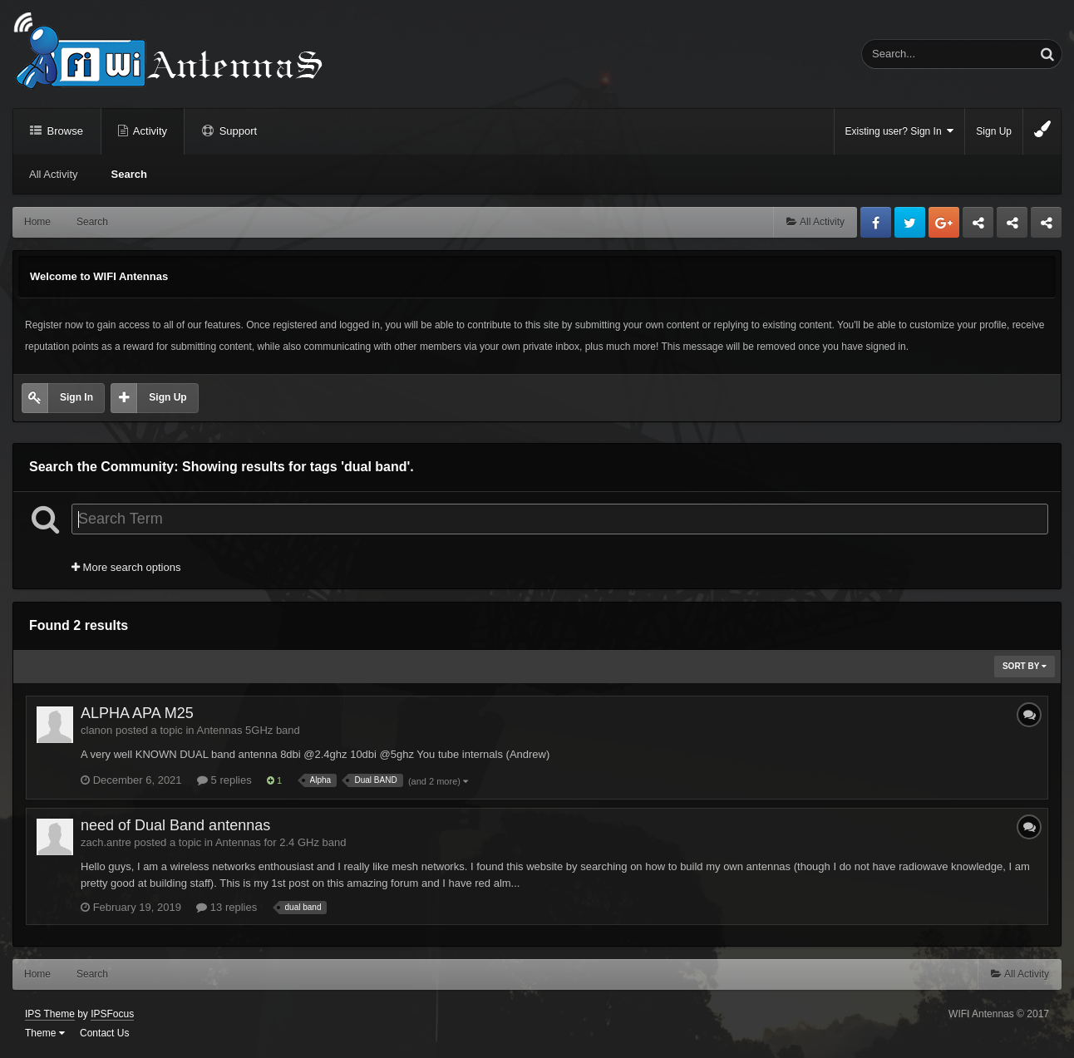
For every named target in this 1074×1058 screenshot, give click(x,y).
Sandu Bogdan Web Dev (1046, 227)
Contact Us (104, 1033)
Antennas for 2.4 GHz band (281, 842)
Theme (45, 1033)
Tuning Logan (1012, 227)
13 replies (226, 907)
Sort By (1025, 666)
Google (944, 222)
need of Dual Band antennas (175, 825)
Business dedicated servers (978, 227)
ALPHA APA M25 (137, 713)
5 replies (224, 780)
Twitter (909, 222)
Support (236, 131)
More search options (125, 567)
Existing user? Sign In (899, 131)
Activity (149, 131)
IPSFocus (112, 1014)
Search (129, 174)
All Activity (53, 174)
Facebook (875, 222)
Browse (63, 131)
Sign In (76, 397)
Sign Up (994, 131)
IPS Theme (50, 1014)
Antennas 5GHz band (248, 730)
